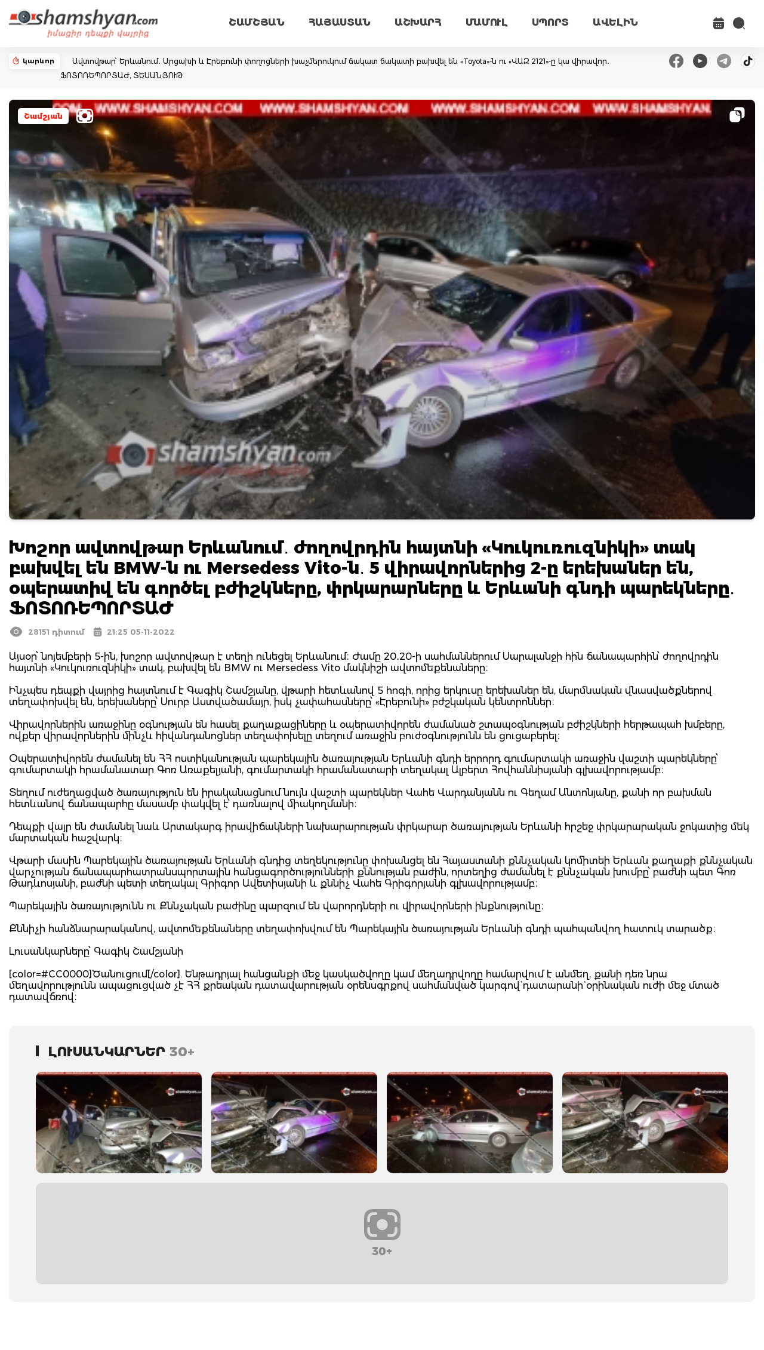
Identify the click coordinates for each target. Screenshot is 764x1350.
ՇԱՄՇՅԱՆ (257, 22)
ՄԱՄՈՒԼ (487, 22)
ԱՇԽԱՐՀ (418, 22)
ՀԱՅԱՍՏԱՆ (340, 22)
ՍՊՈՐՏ (550, 22)
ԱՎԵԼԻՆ (615, 22)
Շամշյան (43, 116)
